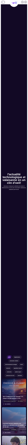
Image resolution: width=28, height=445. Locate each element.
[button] (3, 2)
